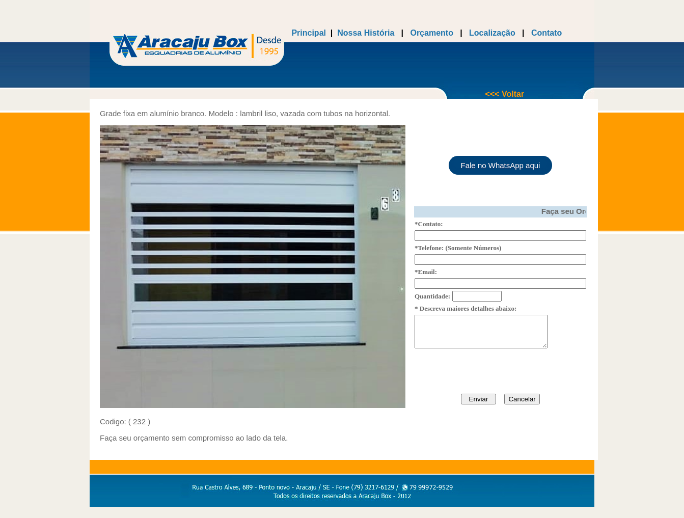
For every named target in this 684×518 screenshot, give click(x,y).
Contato (545, 33)
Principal (308, 33)
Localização (491, 33)
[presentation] (492, 375)
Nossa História (365, 33)
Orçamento (431, 33)
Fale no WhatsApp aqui (500, 162)
